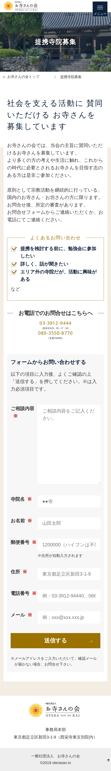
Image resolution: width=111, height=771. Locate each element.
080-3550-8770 (55, 333)
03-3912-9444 (55, 323)
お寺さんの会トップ (23, 77)
